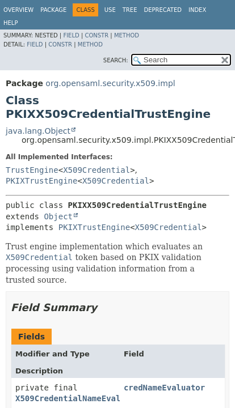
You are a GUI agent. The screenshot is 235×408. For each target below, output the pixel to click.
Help (10, 23)
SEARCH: (115, 60)
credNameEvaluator (164, 387)
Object (58, 216)
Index (197, 10)
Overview (18, 10)
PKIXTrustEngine (41, 180)
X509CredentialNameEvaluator (80, 398)
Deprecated (163, 10)
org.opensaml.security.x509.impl (110, 83)
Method (126, 35)
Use (110, 10)
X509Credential (96, 170)
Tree (130, 10)
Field (71, 35)
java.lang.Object (38, 130)
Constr (96, 35)
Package (53, 10)
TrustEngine (32, 170)
